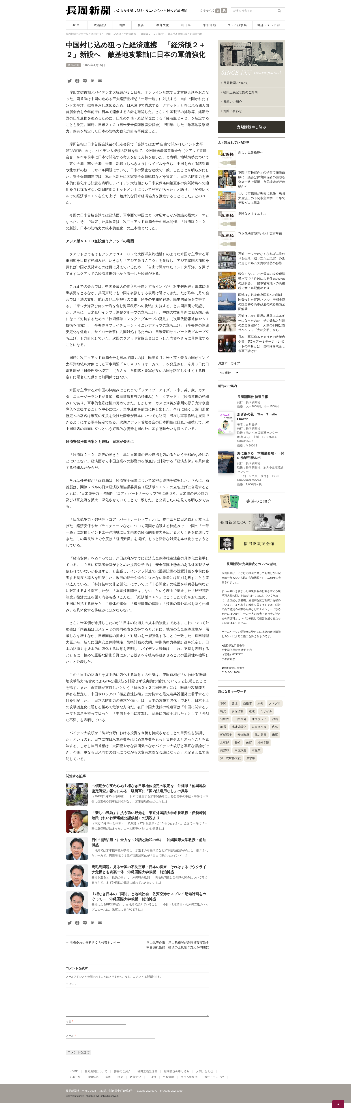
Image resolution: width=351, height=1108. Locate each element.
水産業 (256, 750)
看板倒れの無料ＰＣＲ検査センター (93, 942)
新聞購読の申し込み (177, 1076)
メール (71, 1041)
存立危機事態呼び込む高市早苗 (260, 233)
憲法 (252, 711)
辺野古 (224, 719)
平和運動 (209, 25)
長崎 (237, 742)
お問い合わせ (232, 111)
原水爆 (250, 758)
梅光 (223, 711)
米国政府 (240, 750)
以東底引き (259, 727)
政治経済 (100, 25)
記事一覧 (75, 1082)
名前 (69, 1026)
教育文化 (162, 25)
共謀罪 (224, 750)
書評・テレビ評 (268, 25)
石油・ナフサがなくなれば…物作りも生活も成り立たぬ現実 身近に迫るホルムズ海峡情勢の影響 (261, 258)
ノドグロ (274, 703)
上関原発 (240, 719)
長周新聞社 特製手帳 (252, 397)
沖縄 (275, 719)
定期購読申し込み (251, 127)
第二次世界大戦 (230, 758)
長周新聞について (235, 83)
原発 (260, 703)
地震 (223, 727)
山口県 (186, 25)
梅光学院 (263, 742)
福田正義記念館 (147, 1076)
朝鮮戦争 (226, 734)
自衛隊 (247, 703)
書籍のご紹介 (232, 101)
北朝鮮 (224, 742)
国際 (122, 25)
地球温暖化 (239, 727)
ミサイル (266, 711)
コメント (71, 984)
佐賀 (249, 742)
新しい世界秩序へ (250, 152)
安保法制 (237, 711)
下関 (223, 703)
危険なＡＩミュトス (252, 213)
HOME (77, 25)
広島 (275, 727)
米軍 (275, 734)
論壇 (235, 703)
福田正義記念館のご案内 (240, 92)
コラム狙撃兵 (237, 25)
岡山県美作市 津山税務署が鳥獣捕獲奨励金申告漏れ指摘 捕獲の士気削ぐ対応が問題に (177, 947)
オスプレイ (259, 719)
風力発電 (260, 734)
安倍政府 (243, 734)
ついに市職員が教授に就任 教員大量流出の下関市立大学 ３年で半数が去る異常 (261, 198)
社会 (141, 25)
